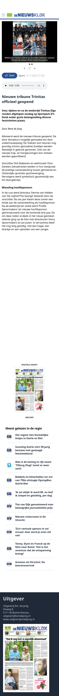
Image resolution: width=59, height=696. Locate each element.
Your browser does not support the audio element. (25, 85)
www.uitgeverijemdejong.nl (19, 619)
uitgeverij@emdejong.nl (16, 616)
